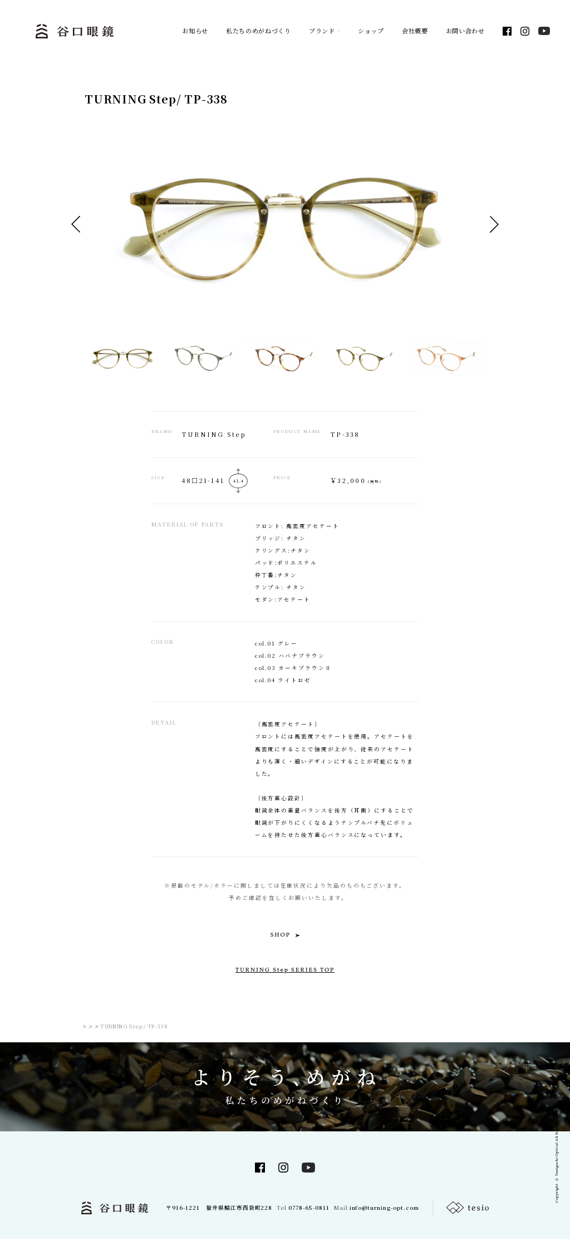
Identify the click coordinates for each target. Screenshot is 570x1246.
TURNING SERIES (125, 1034)
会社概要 (415, 31)
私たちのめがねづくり (258, 31)
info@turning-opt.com (384, 1215)
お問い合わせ (465, 31)
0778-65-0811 (309, 1215)
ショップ (371, 31)
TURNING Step (177, 1034)
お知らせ (195, 31)
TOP (87, 1034)
